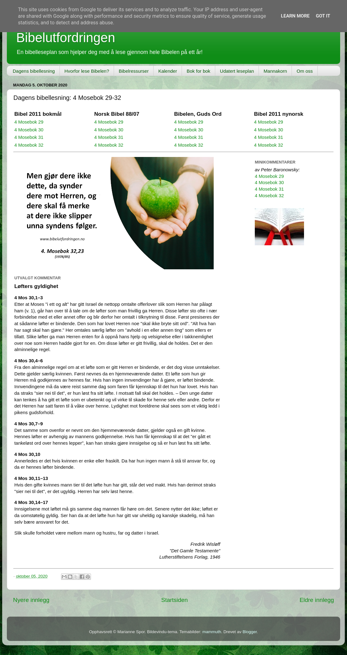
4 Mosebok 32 (28, 145)
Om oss (305, 71)
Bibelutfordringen (65, 37)
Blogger (250, 631)
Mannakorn (275, 71)
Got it (323, 16)
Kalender (167, 71)
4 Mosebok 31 (28, 137)
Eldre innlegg (317, 600)
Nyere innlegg (31, 600)
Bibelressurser (134, 71)
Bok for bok (198, 71)
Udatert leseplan (237, 71)
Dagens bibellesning (34, 71)
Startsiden (174, 600)
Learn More (295, 16)
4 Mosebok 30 (28, 129)
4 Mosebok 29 (28, 122)
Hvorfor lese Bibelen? (86, 71)
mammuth (211, 631)
